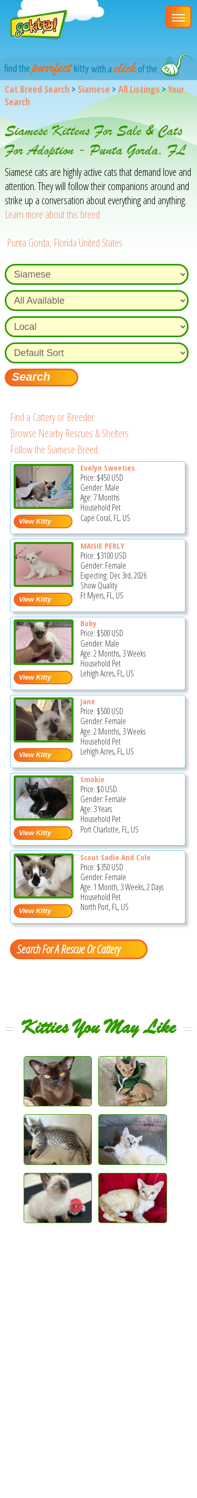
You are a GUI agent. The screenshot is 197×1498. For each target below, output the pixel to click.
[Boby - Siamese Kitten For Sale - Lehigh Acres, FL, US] (44, 661)
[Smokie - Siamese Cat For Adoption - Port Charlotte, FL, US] (44, 816)
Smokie (92, 779)
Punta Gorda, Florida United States (64, 243)
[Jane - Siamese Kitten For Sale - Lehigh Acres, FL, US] (44, 738)
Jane (87, 701)
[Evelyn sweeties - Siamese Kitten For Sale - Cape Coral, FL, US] (44, 505)
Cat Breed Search (37, 89)
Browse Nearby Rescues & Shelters (69, 433)
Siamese (94, 89)
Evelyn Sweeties (107, 467)
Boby (88, 623)
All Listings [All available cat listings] (139, 89)
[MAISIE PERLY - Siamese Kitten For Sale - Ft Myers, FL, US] (44, 583)
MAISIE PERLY (102, 545)
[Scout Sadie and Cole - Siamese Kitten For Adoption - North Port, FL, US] (44, 894)
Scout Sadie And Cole (115, 857)
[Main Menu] (178, 16)
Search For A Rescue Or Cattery (68, 949)
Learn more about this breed (52, 214)
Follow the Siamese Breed (54, 449)
